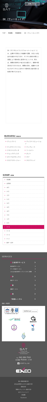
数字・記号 (10, 243)
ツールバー (30, 150)
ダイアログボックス (14, 157)
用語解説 (18, 33)
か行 (8, 191)
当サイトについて (23, 392)
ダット (28, 153)
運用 (12, 294)
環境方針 (23, 387)
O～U (8, 235)
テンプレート (30, 147)
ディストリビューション (33, 142)
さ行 (8, 195)
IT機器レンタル (16, 299)
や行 (8, 215)
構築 (12, 285)
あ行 (8, 187)
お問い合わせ (32, 4)
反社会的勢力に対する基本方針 (23, 384)
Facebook (23, 397)
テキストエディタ (13, 150)
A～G (8, 227)
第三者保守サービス (17, 262)
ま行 (8, 211)
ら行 (8, 219)
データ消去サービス (16, 269)
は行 (8, 207)
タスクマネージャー (14, 160)
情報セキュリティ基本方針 (23, 389)
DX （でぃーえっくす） (32, 33)
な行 (8, 203)
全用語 (9, 183)
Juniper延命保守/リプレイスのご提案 (21, 271)
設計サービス (14, 280)
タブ (27, 157)
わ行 (8, 223)
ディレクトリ (11, 141)
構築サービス (14, 289)
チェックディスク (13, 153)
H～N (8, 231)
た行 (8, 199)
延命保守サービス (15, 266)
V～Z (8, 239)
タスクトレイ (30, 160)
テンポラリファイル (14, 147)
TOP (3, 33)
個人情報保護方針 (23, 381)
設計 (12, 276)
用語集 (10, 33)
